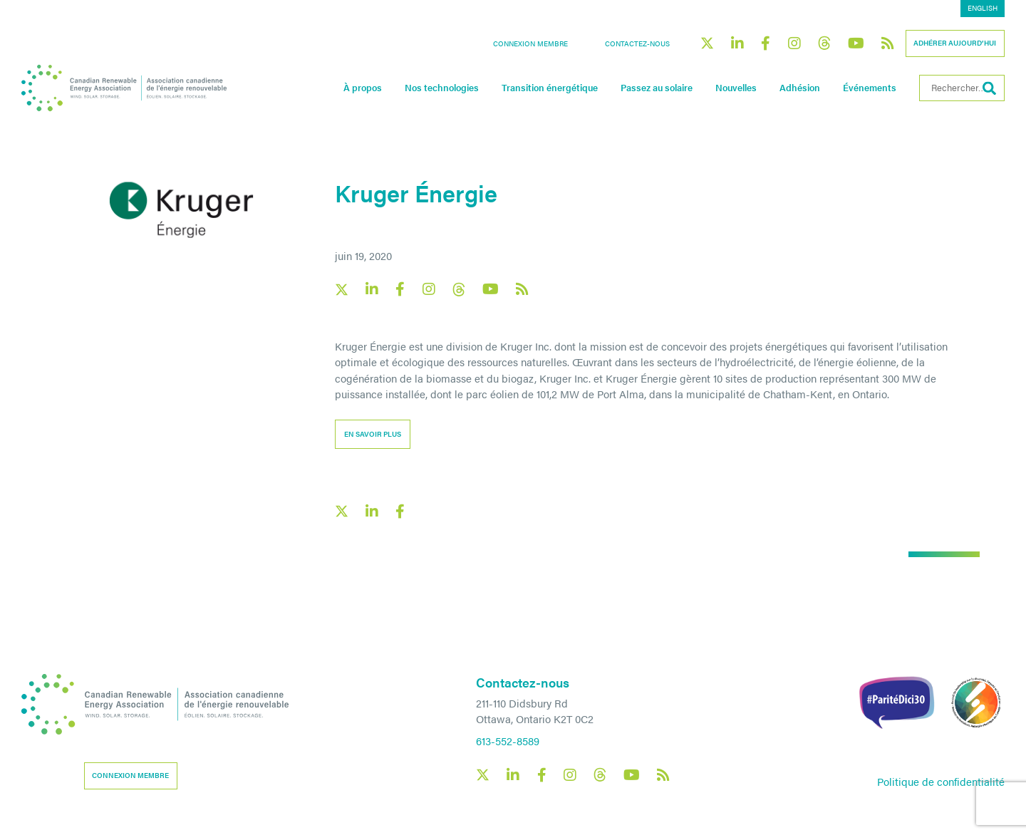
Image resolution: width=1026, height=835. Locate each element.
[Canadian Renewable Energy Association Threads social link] (824, 43)
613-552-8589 (507, 740)
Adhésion (799, 87)
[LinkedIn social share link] (372, 511)
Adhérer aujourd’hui (954, 43)
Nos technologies (442, 87)
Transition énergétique (550, 87)
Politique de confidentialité (941, 781)
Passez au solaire (657, 87)
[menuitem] (982, 8)
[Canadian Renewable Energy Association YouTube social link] (856, 43)
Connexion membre (530, 43)
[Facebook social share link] (400, 511)
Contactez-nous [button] (637, 43)
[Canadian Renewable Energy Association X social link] (707, 43)
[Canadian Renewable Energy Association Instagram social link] (794, 43)
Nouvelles (736, 87)
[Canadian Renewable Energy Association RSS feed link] (888, 43)
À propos (362, 87)
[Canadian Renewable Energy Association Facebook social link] (765, 43)
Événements (869, 87)
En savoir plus (372, 434)
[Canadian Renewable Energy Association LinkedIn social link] (737, 43)
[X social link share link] (341, 511)
